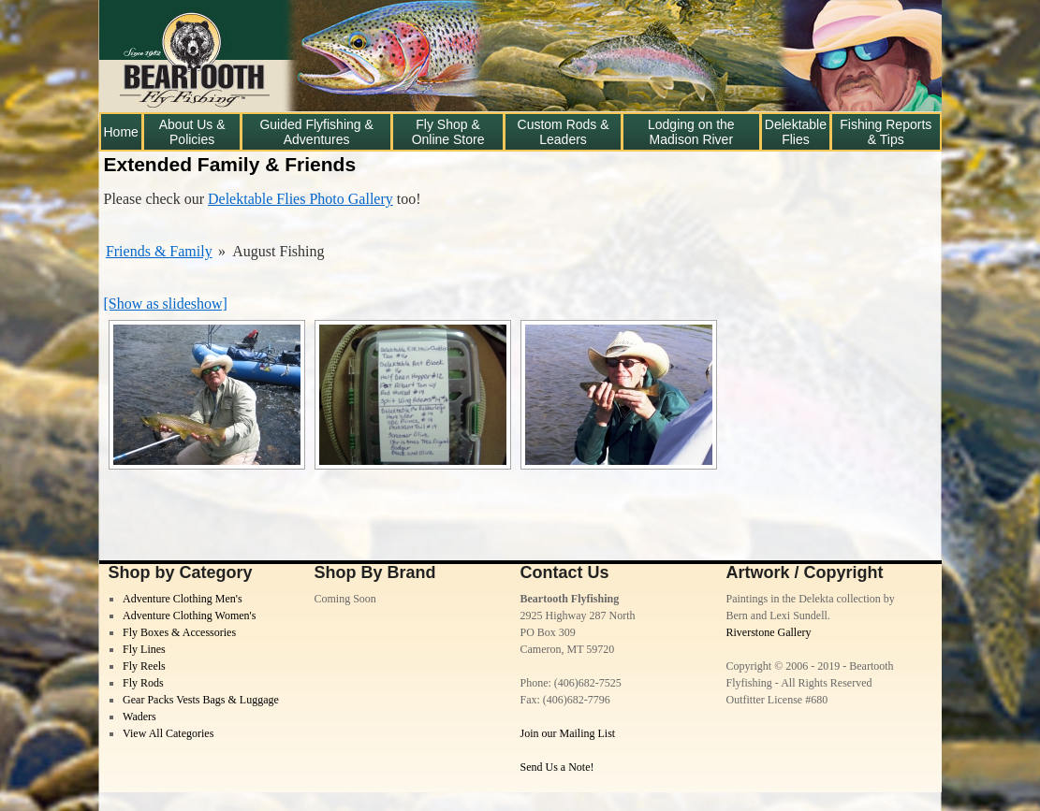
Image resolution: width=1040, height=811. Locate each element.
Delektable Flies (796, 132)
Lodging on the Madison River (691, 132)
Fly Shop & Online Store (448, 132)
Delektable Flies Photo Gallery (300, 199)
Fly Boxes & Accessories (179, 632)
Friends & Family (159, 251)
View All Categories (168, 733)
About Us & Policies (192, 132)
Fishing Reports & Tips (885, 132)
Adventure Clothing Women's (189, 615)
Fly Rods (143, 682)
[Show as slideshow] (165, 303)
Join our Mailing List (568, 733)
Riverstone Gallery (769, 632)
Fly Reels (144, 666)
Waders (139, 716)
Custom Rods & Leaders (563, 132)
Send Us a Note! (557, 767)
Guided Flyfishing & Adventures (316, 132)
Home (121, 131)
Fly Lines (144, 649)
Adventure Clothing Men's (182, 598)
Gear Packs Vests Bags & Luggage (201, 699)
